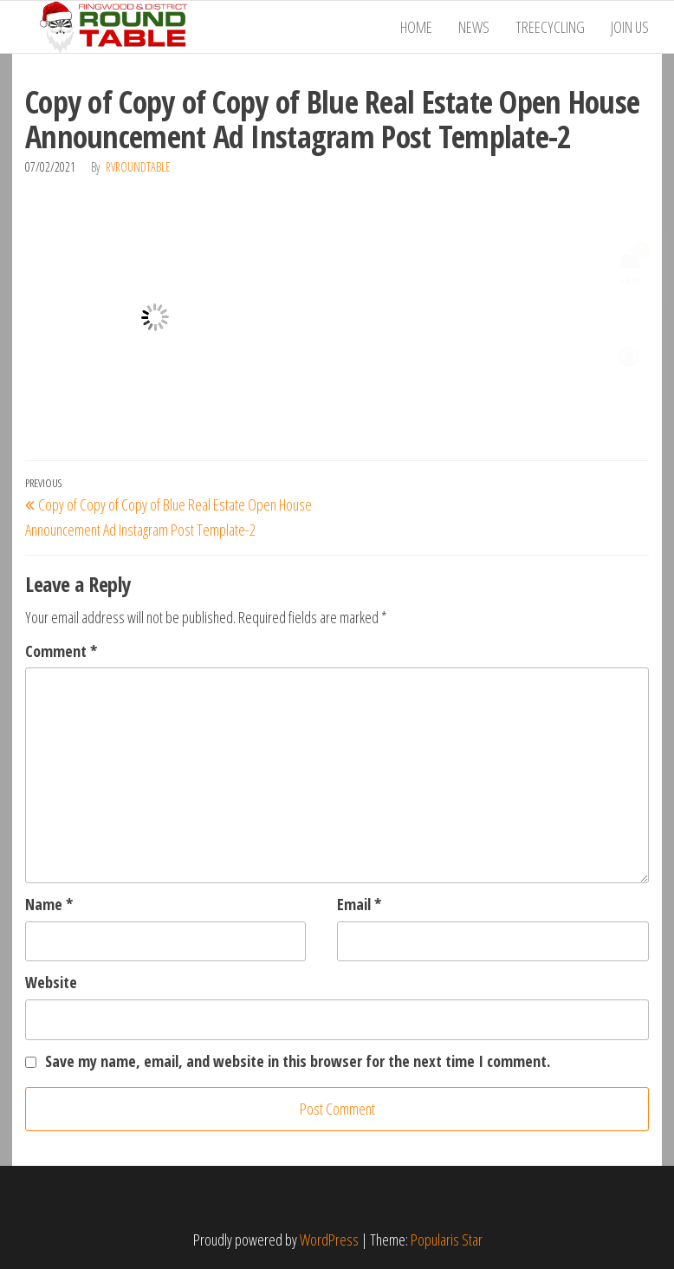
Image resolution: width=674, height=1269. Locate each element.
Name (49, 904)
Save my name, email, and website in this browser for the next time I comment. (297, 1061)
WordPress (329, 1239)
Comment (61, 651)
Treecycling (550, 26)
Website (51, 982)
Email (359, 904)
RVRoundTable (138, 167)
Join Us (630, 26)
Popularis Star (447, 1239)
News (473, 26)
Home (416, 26)
